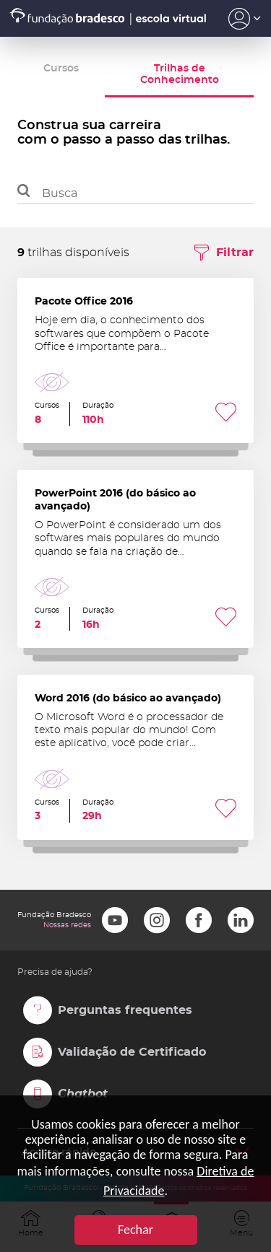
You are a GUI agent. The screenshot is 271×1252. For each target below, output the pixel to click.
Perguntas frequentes (125, 1010)
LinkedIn (241, 920)
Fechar (135, 1230)
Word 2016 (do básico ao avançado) (135, 757)
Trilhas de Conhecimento (179, 74)
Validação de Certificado (132, 1052)
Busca (59, 193)
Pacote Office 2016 (135, 360)
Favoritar (225, 414)
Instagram (157, 920)
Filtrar (235, 252)
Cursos (61, 69)
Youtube (115, 920)
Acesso (244, 19)
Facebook (199, 920)
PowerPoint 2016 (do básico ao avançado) (135, 559)
